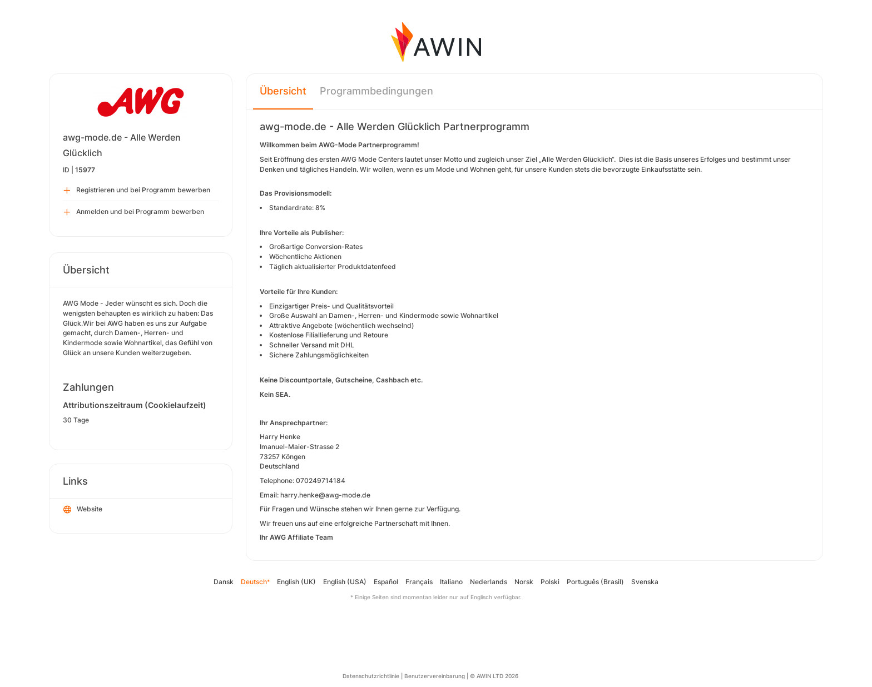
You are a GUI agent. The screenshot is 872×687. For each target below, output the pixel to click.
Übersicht (283, 91)
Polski (550, 582)
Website (82, 509)
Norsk (523, 582)
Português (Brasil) (595, 582)
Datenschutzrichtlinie (371, 676)
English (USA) (344, 582)
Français (419, 582)
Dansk (224, 582)
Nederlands (488, 582)
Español (386, 582)
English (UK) (296, 582)
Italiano (451, 582)
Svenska (644, 582)
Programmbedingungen (376, 91)
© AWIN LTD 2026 (494, 676)
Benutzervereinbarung (434, 676)
